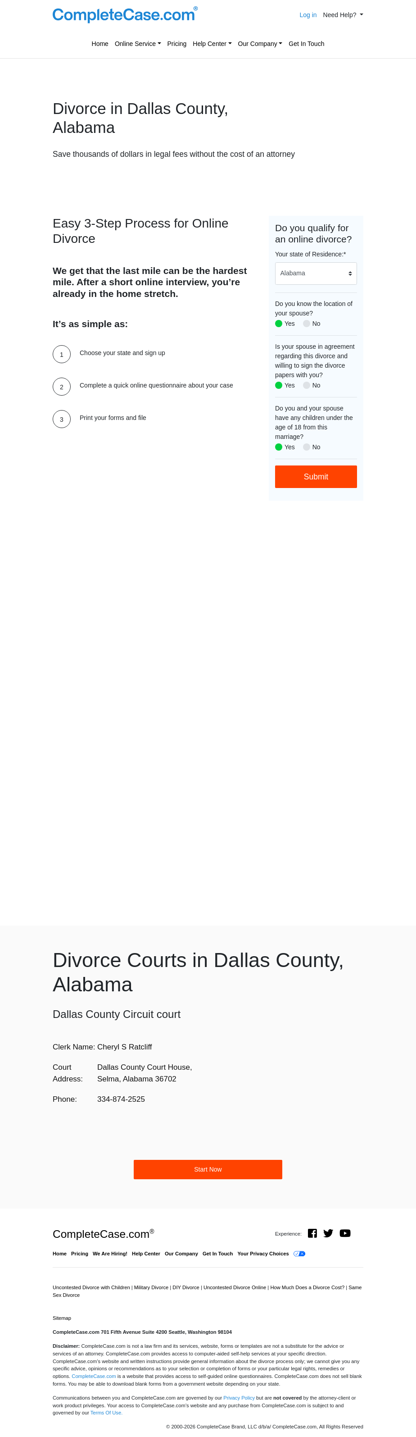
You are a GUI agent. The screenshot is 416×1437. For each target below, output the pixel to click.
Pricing (177, 43)
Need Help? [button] (340, 14)
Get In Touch (306, 43)
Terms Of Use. (106, 1412)
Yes (290, 323)
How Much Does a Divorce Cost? (308, 1287)
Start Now (208, 1169)
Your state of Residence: (310, 254)
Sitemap (62, 1318)
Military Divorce (152, 1287)
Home (100, 43)
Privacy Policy (239, 1398)
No (316, 323)
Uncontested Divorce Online (235, 1287)
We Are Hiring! (110, 1253)
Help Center (209, 43)
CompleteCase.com (103, 1234)
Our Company (257, 43)
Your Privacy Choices (263, 1253)
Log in (308, 14)
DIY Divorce (186, 1287)
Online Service (135, 43)
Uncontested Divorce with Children (92, 1287)
